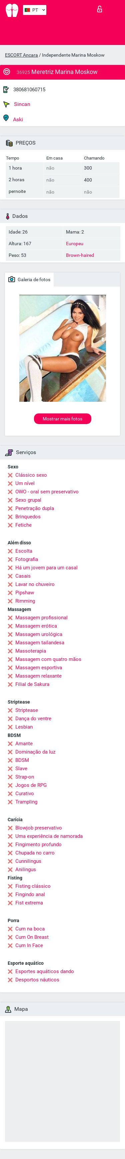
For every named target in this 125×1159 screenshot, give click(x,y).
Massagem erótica (36, 626)
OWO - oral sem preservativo (47, 492)
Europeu (74, 243)
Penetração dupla (34, 508)
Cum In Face (29, 945)
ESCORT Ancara (21, 55)
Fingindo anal (30, 894)
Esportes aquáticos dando (44, 971)
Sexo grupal (28, 500)
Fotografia (26, 559)
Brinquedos (28, 517)
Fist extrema (29, 903)
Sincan (16, 104)
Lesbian (24, 727)
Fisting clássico (33, 886)
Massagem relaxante (38, 676)
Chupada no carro (35, 853)
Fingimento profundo (38, 845)
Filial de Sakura (32, 684)
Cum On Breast (32, 937)
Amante (24, 744)
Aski (13, 118)
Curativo (24, 794)
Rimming (25, 601)
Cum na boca (30, 929)
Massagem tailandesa (39, 643)
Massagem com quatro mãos (48, 659)
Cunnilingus (28, 861)
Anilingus (25, 869)
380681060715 (29, 90)
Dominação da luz (35, 752)
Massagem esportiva (38, 668)
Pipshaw (24, 593)
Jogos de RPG (31, 785)
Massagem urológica (38, 634)
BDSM (22, 760)
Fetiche (23, 525)
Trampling (26, 802)
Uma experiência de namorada (49, 836)
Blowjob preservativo (38, 828)
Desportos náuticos (37, 980)
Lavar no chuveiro (35, 584)
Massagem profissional (41, 618)
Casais (23, 576)
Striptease (26, 710)
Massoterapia (30, 651)
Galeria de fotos (29, 279)
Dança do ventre (33, 719)
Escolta (23, 551)
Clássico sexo (31, 475)
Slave (21, 769)
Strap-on (24, 777)
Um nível (25, 483)
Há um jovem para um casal (46, 568)
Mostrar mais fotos (62, 418)
